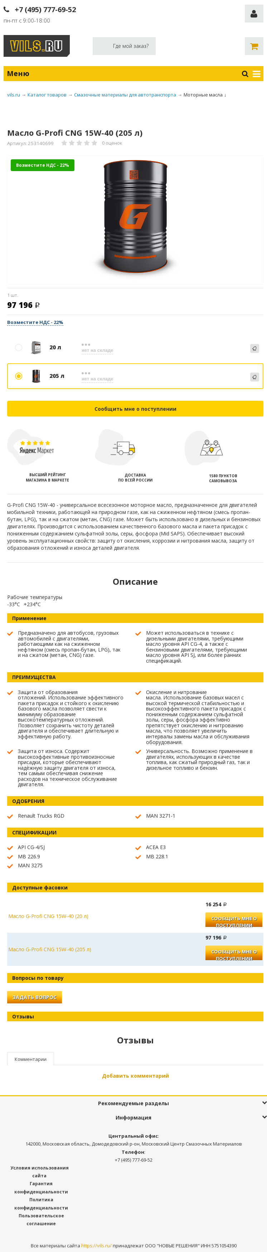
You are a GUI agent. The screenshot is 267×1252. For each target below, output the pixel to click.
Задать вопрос (35, 997)
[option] (135, 220)
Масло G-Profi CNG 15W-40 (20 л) (48, 916)
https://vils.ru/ (96, 1245)
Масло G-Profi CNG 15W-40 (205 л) (49, 949)
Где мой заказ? (131, 46)
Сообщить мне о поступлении (135, 408)
